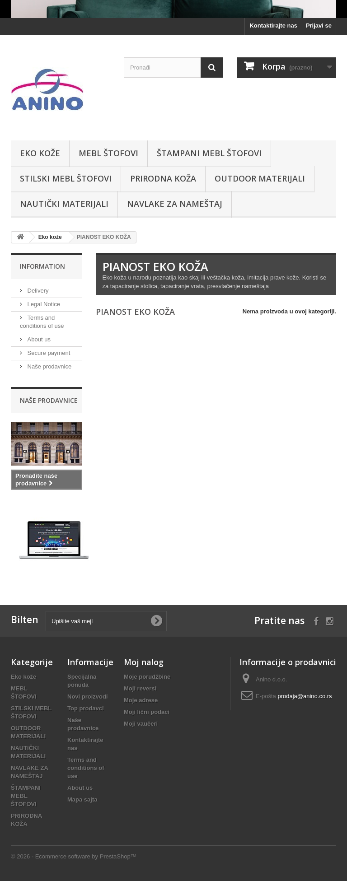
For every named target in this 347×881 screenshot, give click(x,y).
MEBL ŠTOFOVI (108, 153)
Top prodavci (85, 708)
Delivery (37, 290)
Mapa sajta (82, 799)
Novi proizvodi (87, 696)
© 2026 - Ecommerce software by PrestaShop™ (73, 856)
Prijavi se (319, 25)
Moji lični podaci (146, 712)
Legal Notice (43, 304)
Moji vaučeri (141, 723)
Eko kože (40, 153)
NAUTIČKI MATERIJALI (64, 203)
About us (38, 339)
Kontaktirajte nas (273, 25)
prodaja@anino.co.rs (304, 696)
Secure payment (48, 353)
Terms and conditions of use (85, 767)
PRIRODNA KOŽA (163, 178)
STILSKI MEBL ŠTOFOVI (66, 178)
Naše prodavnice (48, 366)
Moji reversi (140, 688)
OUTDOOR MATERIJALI (260, 178)
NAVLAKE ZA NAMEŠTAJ (174, 203)
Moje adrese (141, 700)
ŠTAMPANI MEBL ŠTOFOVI (209, 153)
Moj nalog (144, 662)
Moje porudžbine (147, 676)
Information (42, 266)
